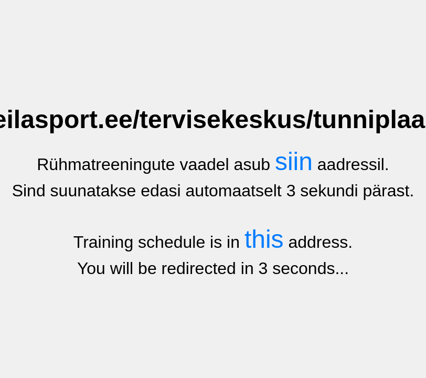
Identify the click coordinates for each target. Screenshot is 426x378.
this (264, 239)
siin (294, 161)
